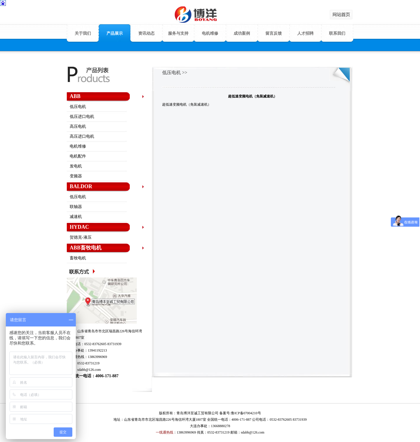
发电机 (76, 166)
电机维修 (210, 33)
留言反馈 (273, 33)
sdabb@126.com (89, 370)
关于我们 (83, 33)
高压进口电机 (82, 136)
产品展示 (114, 33)
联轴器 (76, 207)
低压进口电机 (82, 116)
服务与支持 (178, 33)
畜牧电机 (78, 258)
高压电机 (78, 126)
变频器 (76, 176)
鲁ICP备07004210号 (246, 413)
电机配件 (78, 156)
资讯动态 (146, 33)
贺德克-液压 (81, 237)
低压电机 (78, 106)
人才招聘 (305, 33)
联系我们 (337, 33)
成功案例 (242, 33)
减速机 (76, 216)
